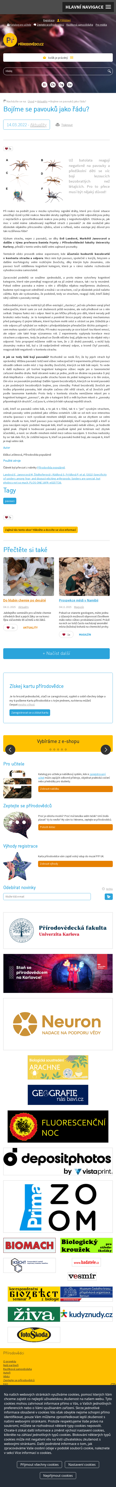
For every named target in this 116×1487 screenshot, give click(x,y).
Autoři (6, 1372)
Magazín (79, 607)
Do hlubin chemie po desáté (24, 600)
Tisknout (67, 125)
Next (106, 750)
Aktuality (42, 101)
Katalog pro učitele (20, 24)
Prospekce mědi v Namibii (78, 600)
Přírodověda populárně (51, 467)
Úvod (31, 101)
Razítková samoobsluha (79, 24)
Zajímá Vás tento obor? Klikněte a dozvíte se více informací (40, 530)
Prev (10, 750)
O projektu (9, 1361)
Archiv (109, 889)
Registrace (48, 20)
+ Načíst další (56, 653)
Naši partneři (11, 1365)
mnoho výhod (26, 704)
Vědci (6, 1376)
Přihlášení (65, 20)
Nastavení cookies (81, 1464)
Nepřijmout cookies (58, 1475)
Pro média (101, 24)
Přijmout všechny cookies (39, 1464)
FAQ (5, 1384)
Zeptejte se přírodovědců (50, 24)
